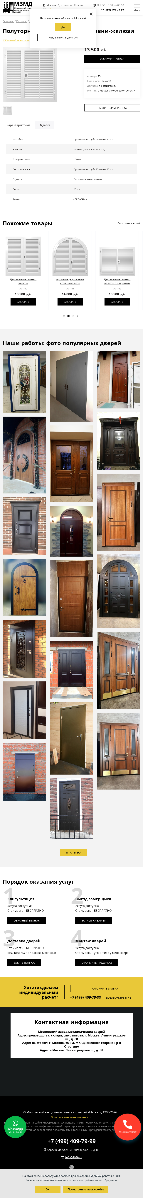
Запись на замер (93, 920)
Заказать (24, 303)
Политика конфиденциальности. (71, 1117)
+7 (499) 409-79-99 (112, 9)
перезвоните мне (117, 997)
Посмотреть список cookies (86, 1189)
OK (47, 1189)
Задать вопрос (24, 962)
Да (63, 27)
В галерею (73, 852)
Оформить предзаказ (97, 962)
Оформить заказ (112, 59)
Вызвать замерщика (112, 108)
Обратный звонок (27, 920)
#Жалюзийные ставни (17, 40)
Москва (51, 5)
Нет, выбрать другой (63, 37)
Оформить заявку (105, 988)
